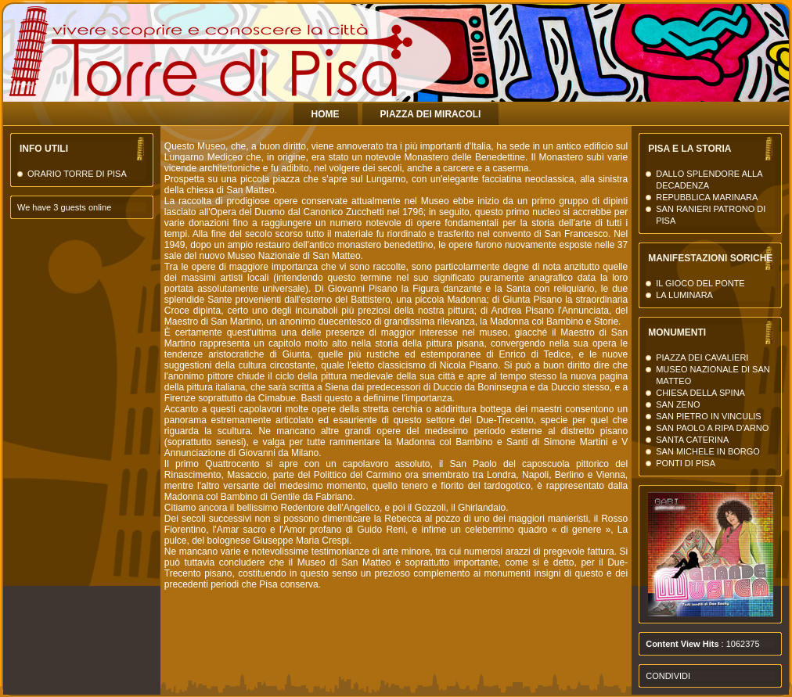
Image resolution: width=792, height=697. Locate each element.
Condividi (668, 676)
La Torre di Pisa (637, 70)
